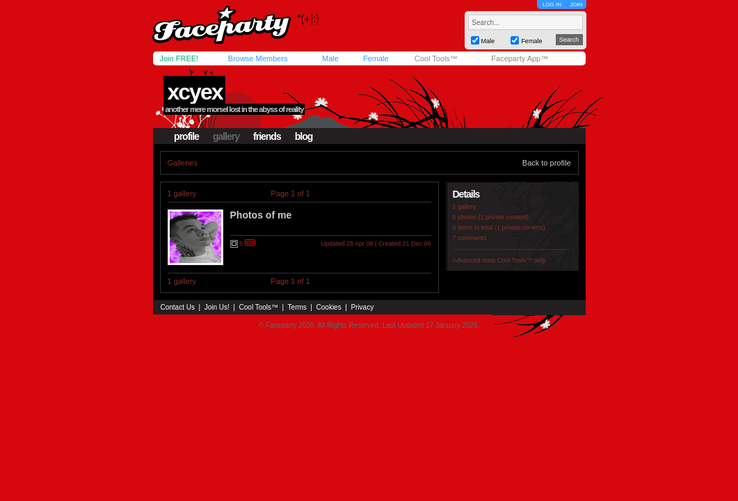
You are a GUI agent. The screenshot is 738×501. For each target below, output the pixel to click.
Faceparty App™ (519, 58)
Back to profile (546, 163)
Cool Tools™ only (521, 260)
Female (376, 58)
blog (304, 136)
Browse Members (258, 58)
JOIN (576, 4)
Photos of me (261, 215)
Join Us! (217, 307)
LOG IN (552, 4)
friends (267, 136)
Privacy (362, 307)
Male (330, 58)
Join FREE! (179, 58)
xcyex (194, 91)
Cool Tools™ (436, 58)
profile (186, 136)
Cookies (329, 307)
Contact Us (178, 307)
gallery (226, 136)
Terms (297, 307)
